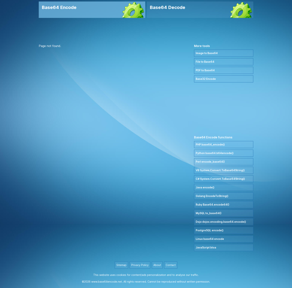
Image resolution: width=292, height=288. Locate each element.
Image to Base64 (207, 53)
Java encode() (205, 187)
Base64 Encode (59, 7)
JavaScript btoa (206, 247)
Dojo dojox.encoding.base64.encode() (221, 221)
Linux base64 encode (210, 238)
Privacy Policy (140, 265)
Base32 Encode (206, 78)
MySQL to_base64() (208, 213)
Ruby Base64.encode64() (212, 204)
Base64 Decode (167, 7)
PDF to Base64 (205, 70)
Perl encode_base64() (210, 161)
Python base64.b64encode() (215, 153)
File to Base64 (205, 61)
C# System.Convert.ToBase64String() (220, 178)
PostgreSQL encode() (209, 230)
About (157, 265)
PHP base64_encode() (210, 144)
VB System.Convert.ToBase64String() (220, 170)
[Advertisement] (146, 30)
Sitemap (121, 265)
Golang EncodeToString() (212, 196)
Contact (171, 265)
